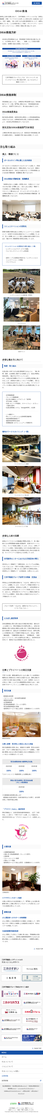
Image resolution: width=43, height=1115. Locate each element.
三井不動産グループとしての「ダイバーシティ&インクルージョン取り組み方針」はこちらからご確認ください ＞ (21, 80)
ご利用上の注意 (26, 1091)
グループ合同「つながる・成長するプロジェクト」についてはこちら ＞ (21, 607)
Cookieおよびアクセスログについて (12, 1091)
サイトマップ (21, 1093)
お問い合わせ (34, 1091)
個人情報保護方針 (7, 1085)
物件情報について (12, 1088)
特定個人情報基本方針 (34, 1085)
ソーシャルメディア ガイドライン (26, 1088)
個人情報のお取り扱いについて (19, 1085)
